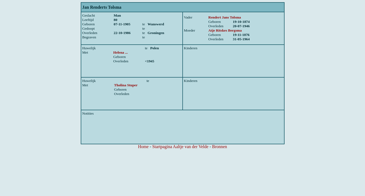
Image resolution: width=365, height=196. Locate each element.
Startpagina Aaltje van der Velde (180, 146)
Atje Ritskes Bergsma (225, 30)
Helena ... (120, 52)
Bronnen (219, 146)
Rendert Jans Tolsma (224, 17)
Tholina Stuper (126, 85)
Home (143, 146)
